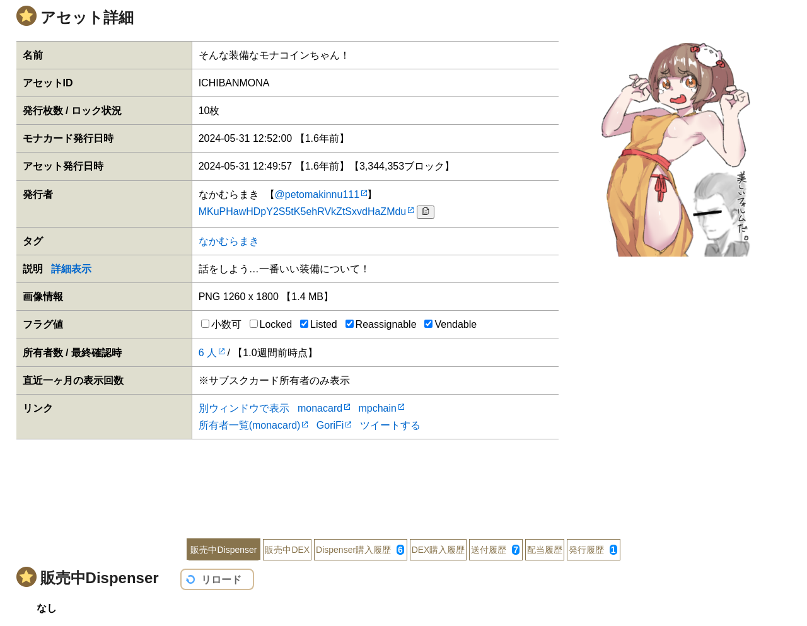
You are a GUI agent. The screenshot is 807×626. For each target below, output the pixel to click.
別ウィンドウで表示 (244, 408)
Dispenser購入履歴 (360, 550)
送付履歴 (495, 550)
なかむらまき (229, 241)
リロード (221, 579)
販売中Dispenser (223, 550)
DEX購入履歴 (438, 550)
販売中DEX (287, 550)
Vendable (450, 324)
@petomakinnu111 (317, 194)
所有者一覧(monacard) (250, 425)
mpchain (377, 408)
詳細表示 (71, 269)
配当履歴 (544, 550)
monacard (320, 408)
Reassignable (381, 324)
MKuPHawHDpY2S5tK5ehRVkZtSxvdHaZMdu (303, 211)
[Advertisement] (403, 480)
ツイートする (390, 425)
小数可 (221, 324)
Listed (318, 324)
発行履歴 (593, 550)
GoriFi (330, 425)
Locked (271, 324)
